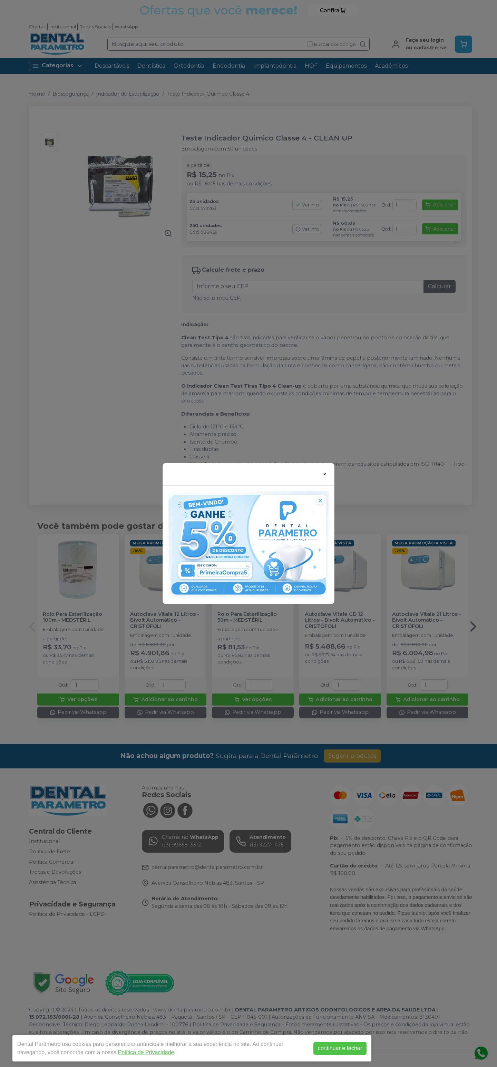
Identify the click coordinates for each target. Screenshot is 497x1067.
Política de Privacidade (146, 1052)
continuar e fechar (340, 1048)
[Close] (325, 474)
